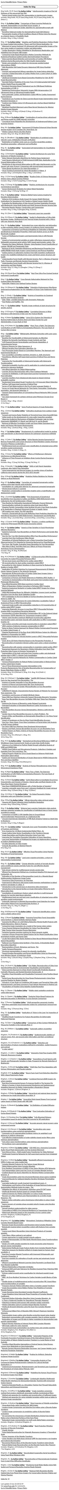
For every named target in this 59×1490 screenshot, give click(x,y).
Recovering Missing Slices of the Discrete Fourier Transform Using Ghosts (28, 1443)
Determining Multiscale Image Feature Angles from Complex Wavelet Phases (29, 1248)
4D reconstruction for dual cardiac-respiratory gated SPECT (23, 563)
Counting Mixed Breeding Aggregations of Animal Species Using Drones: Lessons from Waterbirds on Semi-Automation (27, 1345)
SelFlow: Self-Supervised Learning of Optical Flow (19, 384)
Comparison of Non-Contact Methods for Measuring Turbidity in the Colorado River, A (29, 1024)
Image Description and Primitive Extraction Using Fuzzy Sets (23, 835)
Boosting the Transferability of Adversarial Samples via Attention (25, 338)
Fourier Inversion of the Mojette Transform (17, 1436)
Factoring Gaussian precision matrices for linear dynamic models (25, 932)
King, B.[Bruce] (6, 117)
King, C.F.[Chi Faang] (8, 176)
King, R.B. (4, 858)
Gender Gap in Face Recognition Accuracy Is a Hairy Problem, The (25, 714)
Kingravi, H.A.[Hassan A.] (10, 1129)
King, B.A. (4, 127)
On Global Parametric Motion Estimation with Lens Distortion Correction (25, 795)
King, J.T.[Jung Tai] (7, 454)
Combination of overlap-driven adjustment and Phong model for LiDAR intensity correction (28, 118)
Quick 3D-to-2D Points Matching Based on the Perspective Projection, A (27, 641)
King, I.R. (4, 407)
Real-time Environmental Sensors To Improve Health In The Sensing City (27, 1083)
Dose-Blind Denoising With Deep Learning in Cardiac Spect (23, 584)
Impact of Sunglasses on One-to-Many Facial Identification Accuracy (26, 720)
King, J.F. (4, 431)
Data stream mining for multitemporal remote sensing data (23, 870)
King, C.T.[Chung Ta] (8, 185)
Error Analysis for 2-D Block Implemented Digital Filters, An (23, 831)
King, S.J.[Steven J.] (7, 990)
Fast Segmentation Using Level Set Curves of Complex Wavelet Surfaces (27, 1170)
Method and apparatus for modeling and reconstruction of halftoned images (29, 1395)
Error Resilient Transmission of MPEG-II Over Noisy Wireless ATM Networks (28, 1168)
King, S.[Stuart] (6, 918)
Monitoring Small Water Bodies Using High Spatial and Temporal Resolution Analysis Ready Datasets (28, 1466)
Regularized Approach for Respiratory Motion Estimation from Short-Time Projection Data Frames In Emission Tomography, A (27, 650)
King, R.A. (4, 827)
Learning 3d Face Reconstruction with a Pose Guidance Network (25, 371)
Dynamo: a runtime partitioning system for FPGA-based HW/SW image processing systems (27, 523)
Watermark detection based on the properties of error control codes (26, 1212)
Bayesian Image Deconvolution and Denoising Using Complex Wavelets (27, 1225)
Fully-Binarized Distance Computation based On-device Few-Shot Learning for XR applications (26, 1118)
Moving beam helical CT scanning (14, 489)
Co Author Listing (25, 11)
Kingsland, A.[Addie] (8, 1354)
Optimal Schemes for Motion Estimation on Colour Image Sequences (26, 1194)
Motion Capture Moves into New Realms (16, 132)
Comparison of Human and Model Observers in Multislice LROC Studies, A (28, 578)
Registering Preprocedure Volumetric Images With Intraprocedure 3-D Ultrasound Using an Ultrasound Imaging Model (26, 91)
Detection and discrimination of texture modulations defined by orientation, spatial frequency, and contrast (29, 1045)
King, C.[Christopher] (8, 154)
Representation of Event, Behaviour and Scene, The (20, 947)
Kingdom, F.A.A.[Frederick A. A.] (12, 1043)
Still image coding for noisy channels (15, 1326)
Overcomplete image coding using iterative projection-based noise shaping (28, 1315)
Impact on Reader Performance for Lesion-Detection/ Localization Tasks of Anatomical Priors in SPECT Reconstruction (28, 602)
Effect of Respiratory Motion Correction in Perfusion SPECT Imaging (26, 586)
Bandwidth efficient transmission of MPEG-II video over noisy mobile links (27, 1161)
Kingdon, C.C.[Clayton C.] (9, 1059)
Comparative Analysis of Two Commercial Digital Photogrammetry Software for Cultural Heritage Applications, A (26, 1362)
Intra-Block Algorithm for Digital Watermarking (18, 369)
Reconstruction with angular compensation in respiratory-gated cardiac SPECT (29, 647)
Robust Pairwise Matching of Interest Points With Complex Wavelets (26, 1323)
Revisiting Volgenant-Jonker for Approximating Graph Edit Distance (25, 32)
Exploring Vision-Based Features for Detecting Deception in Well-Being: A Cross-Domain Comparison (27, 997)
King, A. (3, 23)
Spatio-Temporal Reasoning (12, 949)
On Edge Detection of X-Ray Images (14, 844)
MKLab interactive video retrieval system (39, 800)
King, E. (3, 279)
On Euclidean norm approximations (14, 1144)
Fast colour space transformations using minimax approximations (25, 1142)
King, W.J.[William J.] (8, 1029)
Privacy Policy (22, 2)
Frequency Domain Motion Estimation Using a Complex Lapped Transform (28, 1286)
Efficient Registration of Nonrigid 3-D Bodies (17, 1267)
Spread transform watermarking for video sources (19, 1208)
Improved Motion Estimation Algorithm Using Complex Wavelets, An (26, 1298)
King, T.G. (4, 1013)
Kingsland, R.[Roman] (8, 1373)
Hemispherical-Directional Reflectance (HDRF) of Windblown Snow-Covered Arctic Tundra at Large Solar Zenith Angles (29, 742)
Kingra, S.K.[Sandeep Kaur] (10, 1117)
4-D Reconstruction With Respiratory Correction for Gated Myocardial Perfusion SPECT (29, 558)
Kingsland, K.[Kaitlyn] (8, 1360)
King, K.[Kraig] (6, 476)
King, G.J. (4, 306)
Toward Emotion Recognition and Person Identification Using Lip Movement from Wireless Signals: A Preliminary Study (28, 954)
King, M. (4, 527)
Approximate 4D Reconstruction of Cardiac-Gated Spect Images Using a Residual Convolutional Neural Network (27, 574)
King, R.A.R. (5, 852)
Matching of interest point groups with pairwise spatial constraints (25, 1302)
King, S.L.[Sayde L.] (7, 996)
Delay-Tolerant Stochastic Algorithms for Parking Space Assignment (26, 158)
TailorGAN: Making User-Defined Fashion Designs (19, 283)
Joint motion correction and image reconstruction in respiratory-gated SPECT (29, 624)
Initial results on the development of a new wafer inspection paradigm (27, 417)
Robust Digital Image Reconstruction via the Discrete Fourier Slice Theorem (28, 1445)
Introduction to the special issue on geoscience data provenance (25, 887)
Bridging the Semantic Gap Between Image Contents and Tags (24, 340)
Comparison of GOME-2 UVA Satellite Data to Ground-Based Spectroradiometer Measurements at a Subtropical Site (23, 815)
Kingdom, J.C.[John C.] (8, 1053)
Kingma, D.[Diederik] (8, 1105)
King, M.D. (4, 741)
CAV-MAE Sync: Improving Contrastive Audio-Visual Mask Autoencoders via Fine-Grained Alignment (28, 1149)
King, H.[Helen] (6, 317)
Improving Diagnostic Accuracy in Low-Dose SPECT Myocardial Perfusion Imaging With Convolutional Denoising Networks (27, 610)
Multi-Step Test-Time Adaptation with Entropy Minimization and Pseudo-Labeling (29, 1068)
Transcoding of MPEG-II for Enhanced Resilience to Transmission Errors (27, 1210)
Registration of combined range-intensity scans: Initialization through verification (27, 139)
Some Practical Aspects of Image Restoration (37, 407)
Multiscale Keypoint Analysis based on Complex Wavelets (22, 1191)
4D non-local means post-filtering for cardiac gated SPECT (22, 561)
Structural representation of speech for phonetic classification (24, 951)
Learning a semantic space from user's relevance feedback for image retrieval (29, 788)
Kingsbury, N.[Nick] (7, 1160)
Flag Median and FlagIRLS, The (13, 302)
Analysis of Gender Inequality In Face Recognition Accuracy (23, 682)
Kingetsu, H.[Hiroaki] (8, 1067)
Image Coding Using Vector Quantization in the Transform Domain (25, 833)
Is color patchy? (7, 1049)
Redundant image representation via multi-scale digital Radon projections (28, 1420)
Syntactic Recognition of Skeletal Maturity (17, 846)
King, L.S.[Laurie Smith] (9, 522)
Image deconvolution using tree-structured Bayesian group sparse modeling (29, 1177)
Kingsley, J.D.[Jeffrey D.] (9, 1391)
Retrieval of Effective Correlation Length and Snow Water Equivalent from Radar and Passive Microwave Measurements (27, 424)
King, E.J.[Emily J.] (7, 295)
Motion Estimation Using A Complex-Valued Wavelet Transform (24, 1305)
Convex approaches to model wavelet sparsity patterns (21, 1237)
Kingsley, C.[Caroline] (8, 1379)
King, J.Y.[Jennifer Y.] (8, 466)
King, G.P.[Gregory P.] (8, 312)
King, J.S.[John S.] (7, 439)
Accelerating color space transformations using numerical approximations (25, 1130)
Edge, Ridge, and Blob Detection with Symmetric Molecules (23, 300)
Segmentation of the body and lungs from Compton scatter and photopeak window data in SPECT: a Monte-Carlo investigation (28, 654)
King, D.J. (4, 225)
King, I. (3, 334)
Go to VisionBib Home (8, 2)
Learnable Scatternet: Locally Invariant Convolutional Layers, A (24, 1183)
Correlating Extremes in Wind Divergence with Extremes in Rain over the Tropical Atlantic (26, 313)
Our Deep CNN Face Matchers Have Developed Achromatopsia (24, 726)
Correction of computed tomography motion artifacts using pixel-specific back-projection (27, 483)
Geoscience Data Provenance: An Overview (17, 880)
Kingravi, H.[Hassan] (8, 1123)
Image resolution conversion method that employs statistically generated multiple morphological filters (27, 1392)
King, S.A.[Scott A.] (7, 966)
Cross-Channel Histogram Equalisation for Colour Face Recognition (25, 928)
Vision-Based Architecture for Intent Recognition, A (20, 168)
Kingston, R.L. (5, 1459)
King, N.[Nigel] (6, 772)
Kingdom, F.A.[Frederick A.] (10, 1035)
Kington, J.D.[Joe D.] (8, 1471)
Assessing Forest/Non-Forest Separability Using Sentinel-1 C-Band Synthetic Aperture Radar (28, 919)
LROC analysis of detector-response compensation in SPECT (23, 626)
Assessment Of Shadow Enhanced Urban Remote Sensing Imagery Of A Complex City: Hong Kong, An (29, 128)
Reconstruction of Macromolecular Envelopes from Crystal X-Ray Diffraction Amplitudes (29, 1460)
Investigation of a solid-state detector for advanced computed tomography (28, 486)
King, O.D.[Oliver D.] (8, 794)
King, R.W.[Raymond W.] (9, 912)
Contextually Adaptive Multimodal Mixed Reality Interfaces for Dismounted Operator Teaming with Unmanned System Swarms (28, 1381)
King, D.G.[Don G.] (7, 213)
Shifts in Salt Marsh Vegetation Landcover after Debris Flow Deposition (26, 467)
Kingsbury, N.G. (6, 1221)
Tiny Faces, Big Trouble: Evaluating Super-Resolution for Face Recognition (28, 544)
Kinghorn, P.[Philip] (7, 1093)
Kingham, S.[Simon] (8, 1079)
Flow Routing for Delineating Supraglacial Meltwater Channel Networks (27, 503)
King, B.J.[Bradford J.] (8, 138)
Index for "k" (5, 1479)
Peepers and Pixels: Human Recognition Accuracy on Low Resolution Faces (28, 729)
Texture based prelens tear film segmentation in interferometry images (27, 15)
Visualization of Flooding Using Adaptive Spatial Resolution (23, 987)
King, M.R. (4, 766)
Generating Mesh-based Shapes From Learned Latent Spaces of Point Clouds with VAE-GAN (28, 1100)
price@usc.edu (9, 1486)
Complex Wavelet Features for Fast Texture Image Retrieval (23, 1164)
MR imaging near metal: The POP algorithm (17, 511)
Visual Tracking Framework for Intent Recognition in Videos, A (24, 171)
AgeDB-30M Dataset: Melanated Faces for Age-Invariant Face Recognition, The (27, 679)
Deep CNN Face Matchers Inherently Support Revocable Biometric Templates (29, 697)
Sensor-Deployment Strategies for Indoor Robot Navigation (23, 189)
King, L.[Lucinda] (7, 497)
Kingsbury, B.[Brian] (8, 1148)
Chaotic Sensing (7, 1430)
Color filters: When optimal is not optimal (17, 1235)
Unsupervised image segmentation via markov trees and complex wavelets (28, 1328)
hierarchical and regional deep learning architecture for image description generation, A (29, 1094)
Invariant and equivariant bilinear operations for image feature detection (28, 71)
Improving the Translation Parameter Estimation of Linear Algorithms (26, 837)
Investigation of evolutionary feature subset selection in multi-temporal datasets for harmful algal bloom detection (27, 894)
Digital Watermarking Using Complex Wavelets (18, 1166)
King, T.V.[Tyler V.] (7, 1023)
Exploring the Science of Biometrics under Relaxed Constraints (24, 703)
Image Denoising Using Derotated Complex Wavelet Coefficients (25, 1292)
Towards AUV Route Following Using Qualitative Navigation (23, 802)
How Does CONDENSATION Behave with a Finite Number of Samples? (27, 786)
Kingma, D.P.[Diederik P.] (9, 1111)
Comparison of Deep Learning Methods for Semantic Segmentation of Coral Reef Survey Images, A (26, 24)
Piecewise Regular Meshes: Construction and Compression (23, 207)
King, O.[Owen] (6, 780)
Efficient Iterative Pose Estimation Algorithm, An (19, 348)
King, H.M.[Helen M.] (8, 326)
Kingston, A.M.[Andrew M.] (10, 1426)
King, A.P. (4, 42)
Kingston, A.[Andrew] (8, 1403)
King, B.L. (4, 148)
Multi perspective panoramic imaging (40, 1002)
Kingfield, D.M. (6, 1073)
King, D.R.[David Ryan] (9, 273)
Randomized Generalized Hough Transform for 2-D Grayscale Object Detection (30, 382)
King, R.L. (4, 864)
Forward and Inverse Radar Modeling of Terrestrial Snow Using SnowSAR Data (29, 415)
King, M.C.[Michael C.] (9, 678)
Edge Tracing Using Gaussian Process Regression (19, 930)
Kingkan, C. (5, 1099)
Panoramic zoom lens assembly (39, 213)
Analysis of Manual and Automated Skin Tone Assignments (23, 684)
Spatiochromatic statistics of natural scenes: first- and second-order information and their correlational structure (28, 1037)
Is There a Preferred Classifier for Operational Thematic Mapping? (25, 1300)
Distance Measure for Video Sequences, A (17, 346)
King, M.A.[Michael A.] (9, 557)
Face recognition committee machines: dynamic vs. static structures (26, 355)
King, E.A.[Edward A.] (8, 287)
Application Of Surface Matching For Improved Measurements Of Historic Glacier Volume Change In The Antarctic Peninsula (27, 570)
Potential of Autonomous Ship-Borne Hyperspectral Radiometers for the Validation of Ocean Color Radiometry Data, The (29, 289)
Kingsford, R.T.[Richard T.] (10, 1336)
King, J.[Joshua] (6, 411)
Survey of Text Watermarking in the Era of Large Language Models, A (26, 386)
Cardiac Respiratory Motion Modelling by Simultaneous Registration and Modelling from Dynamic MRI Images (27, 51)
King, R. (3, 808)
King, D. (3, 195)
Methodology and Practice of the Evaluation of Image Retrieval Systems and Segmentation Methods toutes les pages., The (28, 1186)
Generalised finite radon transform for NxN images (20, 1405)
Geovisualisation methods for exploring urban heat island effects (25, 505)
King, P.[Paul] (5, 800)
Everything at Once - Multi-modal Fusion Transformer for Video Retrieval (28, 1152)
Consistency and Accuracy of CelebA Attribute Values (21, 695)
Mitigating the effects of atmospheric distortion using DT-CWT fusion (26, 1189)
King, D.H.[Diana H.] (8, 217)
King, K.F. (4, 482)
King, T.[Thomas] (7, 1002)
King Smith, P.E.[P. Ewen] (9, 11)
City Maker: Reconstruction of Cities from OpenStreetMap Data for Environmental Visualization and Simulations (29, 967)
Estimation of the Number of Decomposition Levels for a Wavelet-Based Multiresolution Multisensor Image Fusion (27, 877)
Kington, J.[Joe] (6, 1465)
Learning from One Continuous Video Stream (18, 538)
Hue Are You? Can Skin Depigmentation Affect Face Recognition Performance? (30, 536)
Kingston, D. (5, 1453)
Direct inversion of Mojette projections (44, 1403)
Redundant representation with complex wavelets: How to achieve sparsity (28, 1317)
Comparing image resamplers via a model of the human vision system (27, 926)
